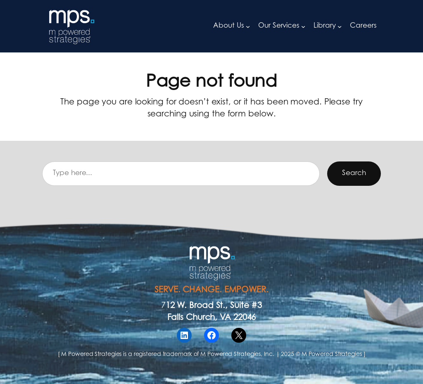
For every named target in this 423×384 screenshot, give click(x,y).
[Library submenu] (339, 26)
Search (354, 173)
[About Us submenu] (248, 26)
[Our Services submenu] (303, 26)
